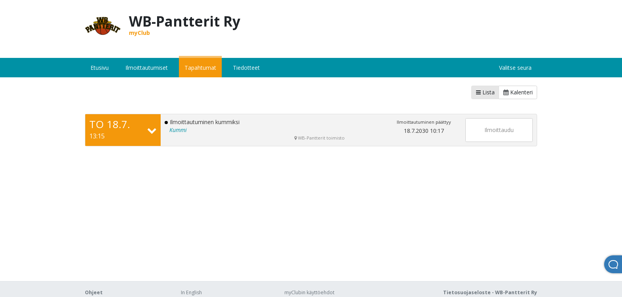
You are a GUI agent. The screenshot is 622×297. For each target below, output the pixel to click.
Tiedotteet (246, 67)
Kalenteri (518, 92)
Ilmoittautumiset (146, 67)
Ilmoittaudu (499, 130)
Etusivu (99, 67)
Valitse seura (515, 67)
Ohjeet (94, 292)
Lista (485, 92)
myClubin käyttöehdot (309, 292)
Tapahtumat (200, 67)
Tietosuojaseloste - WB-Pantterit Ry (490, 292)
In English (191, 292)
